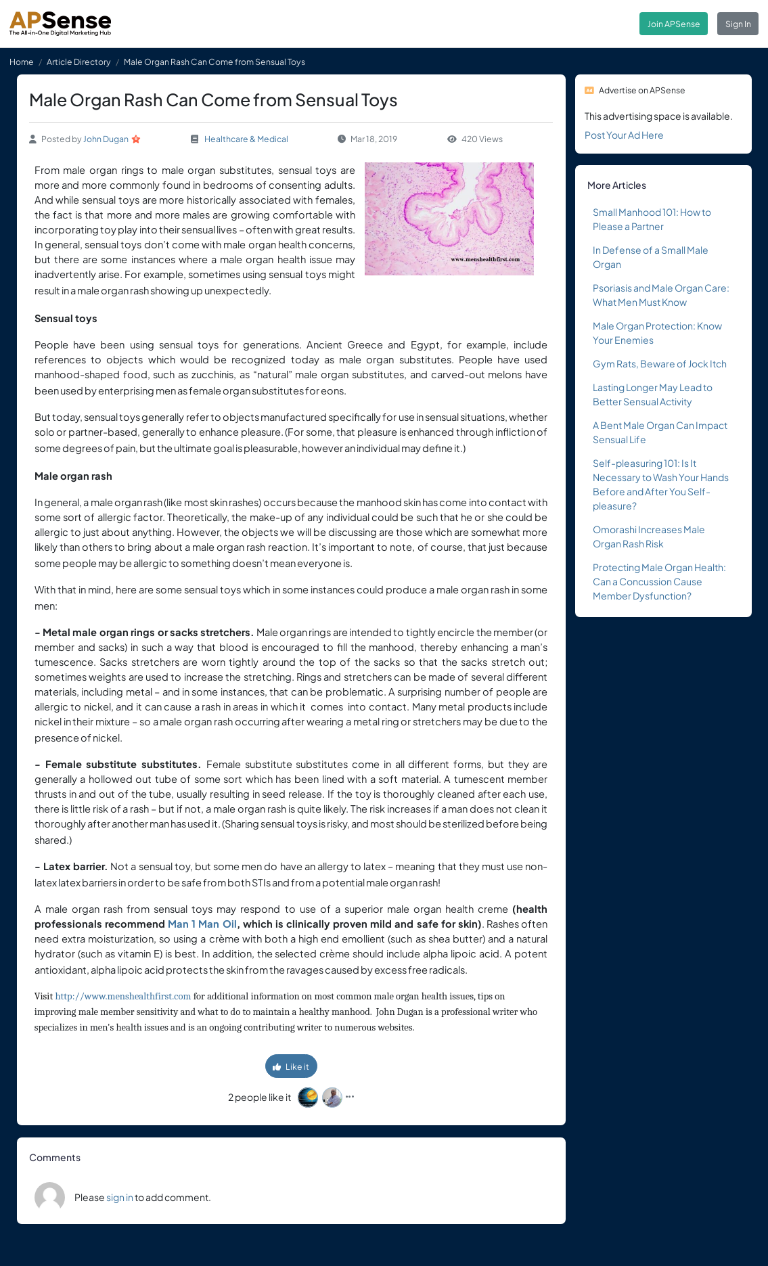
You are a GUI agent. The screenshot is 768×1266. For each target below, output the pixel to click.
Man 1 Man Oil (202, 924)
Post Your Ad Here (624, 135)
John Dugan (106, 138)
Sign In (738, 23)
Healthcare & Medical (246, 138)
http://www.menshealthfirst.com (123, 996)
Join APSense (674, 23)
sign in (119, 1197)
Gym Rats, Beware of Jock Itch (660, 363)
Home (21, 61)
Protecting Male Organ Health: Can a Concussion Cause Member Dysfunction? (659, 581)
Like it (291, 1066)
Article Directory (79, 61)
